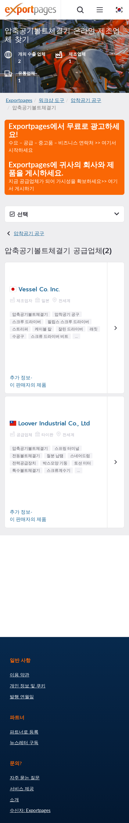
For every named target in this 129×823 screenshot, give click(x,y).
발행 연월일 (22, 696)
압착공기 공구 (86, 100)
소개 (14, 799)
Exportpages (19, 100)
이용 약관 (19, 674)
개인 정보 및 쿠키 (27, 685)
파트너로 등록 (24, 731)
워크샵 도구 (51, 100)
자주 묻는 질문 (25, 777)
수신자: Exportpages (30, 810)
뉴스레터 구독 (24, 742)
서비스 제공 (22, 788)
